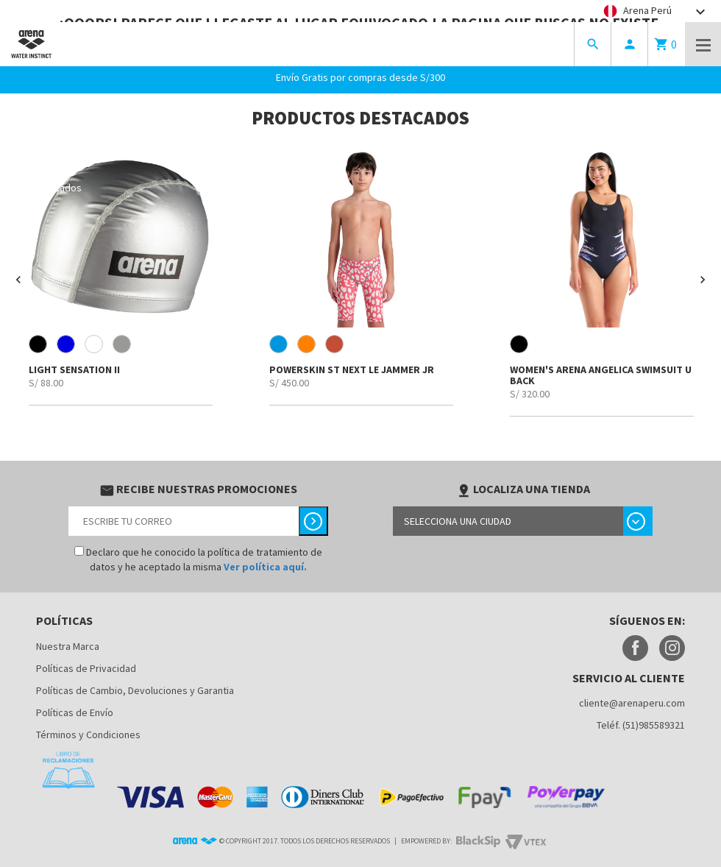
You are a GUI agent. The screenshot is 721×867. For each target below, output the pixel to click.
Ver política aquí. (265, 566)
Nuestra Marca (67, 646)
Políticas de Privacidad (86, 668)
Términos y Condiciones (88, 734)
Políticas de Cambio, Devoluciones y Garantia (135, 690)
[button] (18, 279)
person (629, 44)
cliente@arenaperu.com (632, 702)
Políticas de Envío (74, 712)
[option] (120, 275)
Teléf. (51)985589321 (641, 725)
